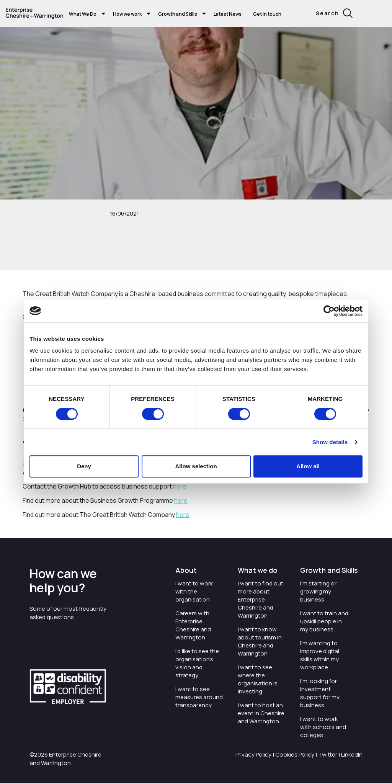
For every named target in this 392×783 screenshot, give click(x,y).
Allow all (308, 466)
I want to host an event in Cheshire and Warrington (261, 713)
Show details (330, 442)
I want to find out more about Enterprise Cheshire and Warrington (260, 599)
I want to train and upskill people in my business (324, 621)
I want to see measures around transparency (199, 697)
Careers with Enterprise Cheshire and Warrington (193, 625)
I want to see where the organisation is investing (258, 679)
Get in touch (267, 14)
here (179, 486)
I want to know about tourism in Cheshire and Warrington (260, 641)
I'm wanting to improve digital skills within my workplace (319, 655)
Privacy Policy (253, 754)
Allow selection (196, 466)
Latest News (228, 14)
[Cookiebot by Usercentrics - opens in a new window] (329, 311)
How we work (127, 14)
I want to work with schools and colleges (323, 727)
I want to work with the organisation (194, 591)
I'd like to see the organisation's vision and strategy (197, 663)
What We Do (82, 14)
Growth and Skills (177, 14)
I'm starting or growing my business (318, 591)
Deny (84, 466)
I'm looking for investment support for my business (320, 693)
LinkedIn (352, 754)
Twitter (327, 754)
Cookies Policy (294, 754)
